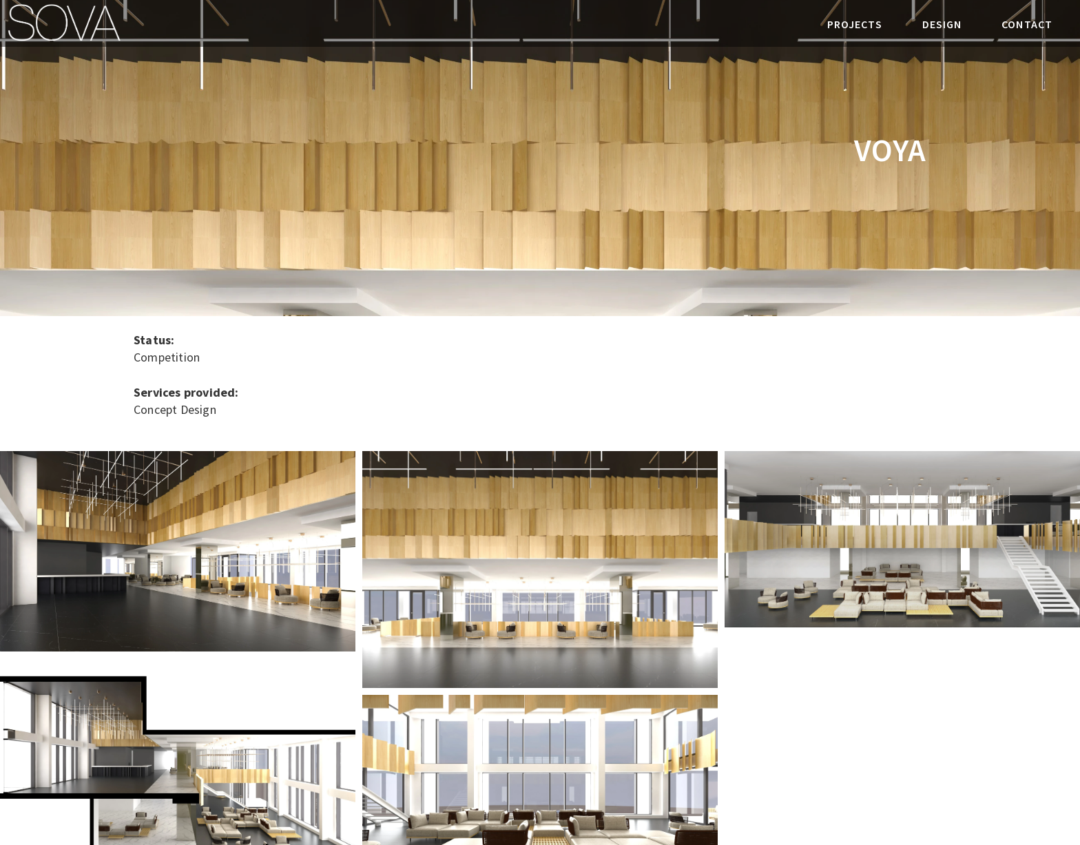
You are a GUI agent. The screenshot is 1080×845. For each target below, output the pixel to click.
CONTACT (1026, 24)
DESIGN (942, 24)
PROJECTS (854, 24)
